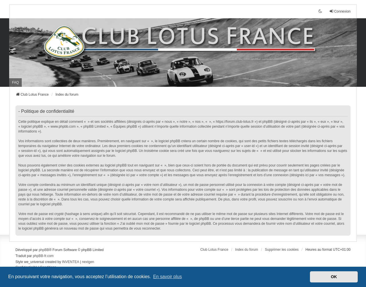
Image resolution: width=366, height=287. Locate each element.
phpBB (44, 250)
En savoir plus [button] (167, 276)
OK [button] (334, 276)
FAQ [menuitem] (15, 83)
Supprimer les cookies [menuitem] (282, 250)
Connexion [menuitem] (340, 11)
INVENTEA (70, 262)
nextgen (88, 262)
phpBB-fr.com (43, 256)
